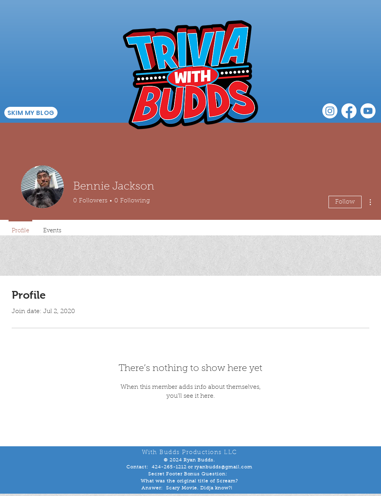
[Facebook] (349, 110)
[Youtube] (368, 110)
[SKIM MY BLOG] (31, 112)
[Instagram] (329, 110)
